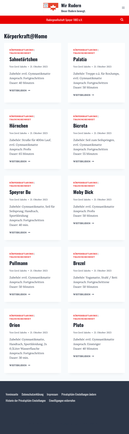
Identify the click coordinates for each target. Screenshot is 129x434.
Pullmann (18, 263)
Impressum (52, 394)
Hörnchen (18, 125)
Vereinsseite (12, 394)
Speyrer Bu (20, 191)
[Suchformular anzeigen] (122, 20)
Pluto (78, 324)
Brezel (79, 263)
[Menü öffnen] (123, 7)
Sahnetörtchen (23, 59)
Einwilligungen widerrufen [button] (62, 400)
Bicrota (80, 125)
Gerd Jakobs (20, 66)
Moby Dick (83, 191)
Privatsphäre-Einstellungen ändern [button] (78, 394)
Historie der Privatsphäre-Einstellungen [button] (26, 400)
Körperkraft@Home (21, 50)
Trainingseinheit (20, 53)
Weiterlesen (19, 90)
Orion (14, 324)
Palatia (80, 59)
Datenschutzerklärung (33, 394)
